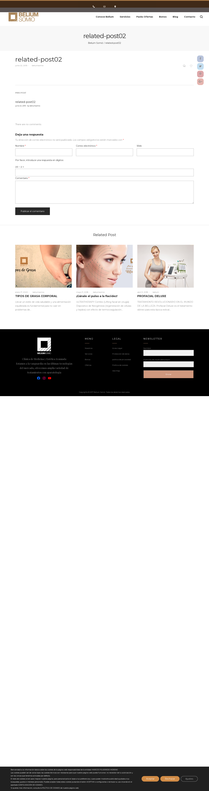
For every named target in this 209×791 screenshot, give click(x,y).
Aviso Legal (117, 348)
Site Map (116, 371)
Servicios (88, 354)
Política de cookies (120, 365)
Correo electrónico (86, 145)
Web (139, 145)
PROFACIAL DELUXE (151, 296)
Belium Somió (95, 43)
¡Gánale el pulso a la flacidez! (96, 296)
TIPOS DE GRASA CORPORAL (36, 296)
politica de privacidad (121, 359)
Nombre (20, 145)
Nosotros (88, 348)
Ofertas (88, 365)
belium (154, 292)
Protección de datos (120, 354)
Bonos (87, 359)
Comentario (22, 178)
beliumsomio (36, 65)
